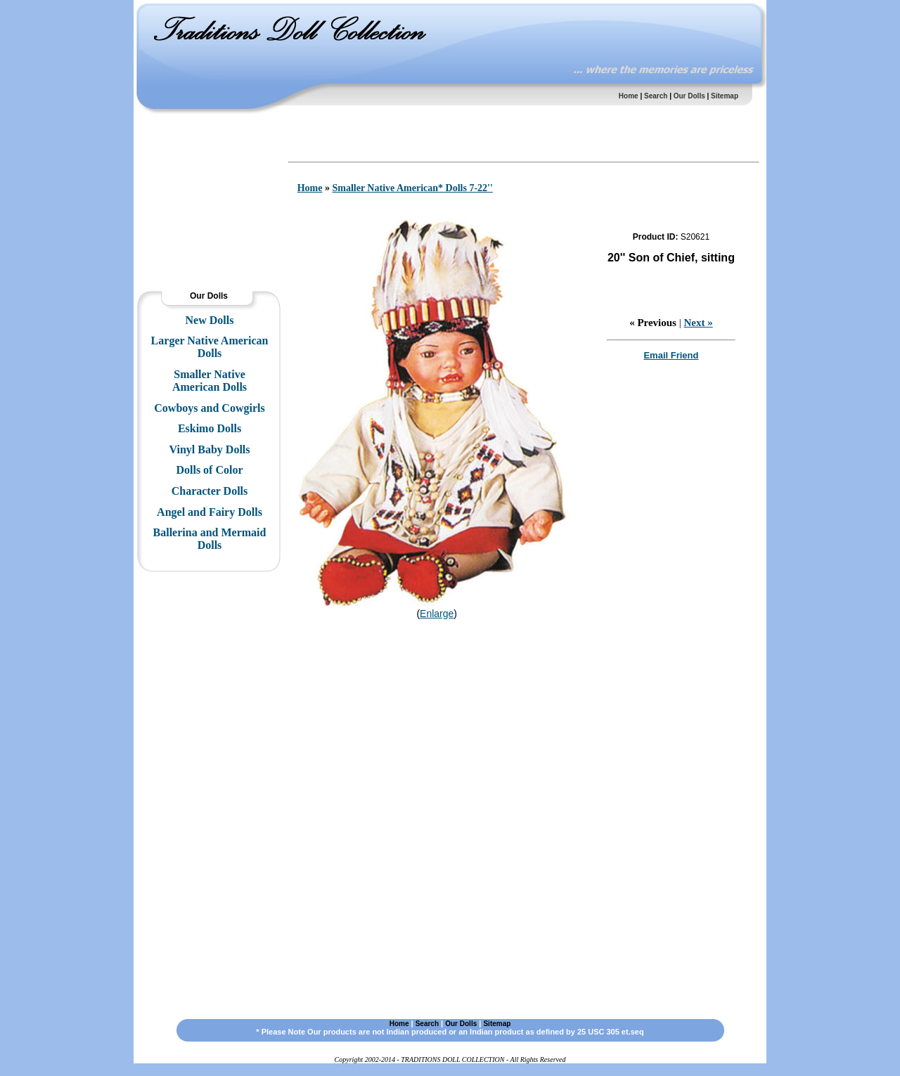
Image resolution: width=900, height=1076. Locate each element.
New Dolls (210, 320)
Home (628, 96)
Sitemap (724, 96)
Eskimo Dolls (209, 428)
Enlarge (437, 613)
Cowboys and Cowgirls (209, 408)
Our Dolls (689, 96)
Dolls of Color (209, 470)
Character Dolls (210, 491)
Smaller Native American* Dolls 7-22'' (412, 188)
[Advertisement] (207, 158)
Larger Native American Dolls (210, 347)
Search (655, 96)
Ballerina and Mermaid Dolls (209, 538)
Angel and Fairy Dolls (209, 512)
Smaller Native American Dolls (209, 380)
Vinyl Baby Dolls (209, 449)
